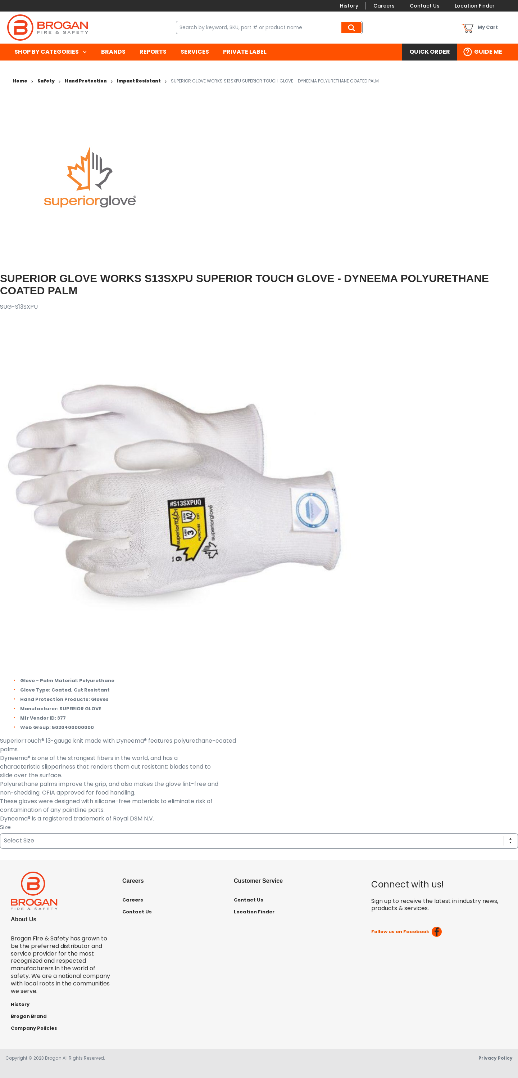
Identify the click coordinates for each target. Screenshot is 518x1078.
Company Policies (34, 1028)
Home (20, 81)
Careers (384, 5)
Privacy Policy (495, 1058)
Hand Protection (86, 81)
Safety (46, 81)
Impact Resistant (139, 81)
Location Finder (475, 5)
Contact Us (425, 5)
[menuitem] (50, 52)
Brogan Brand (29, 1016)
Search (352, 27)
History (349, 5)
